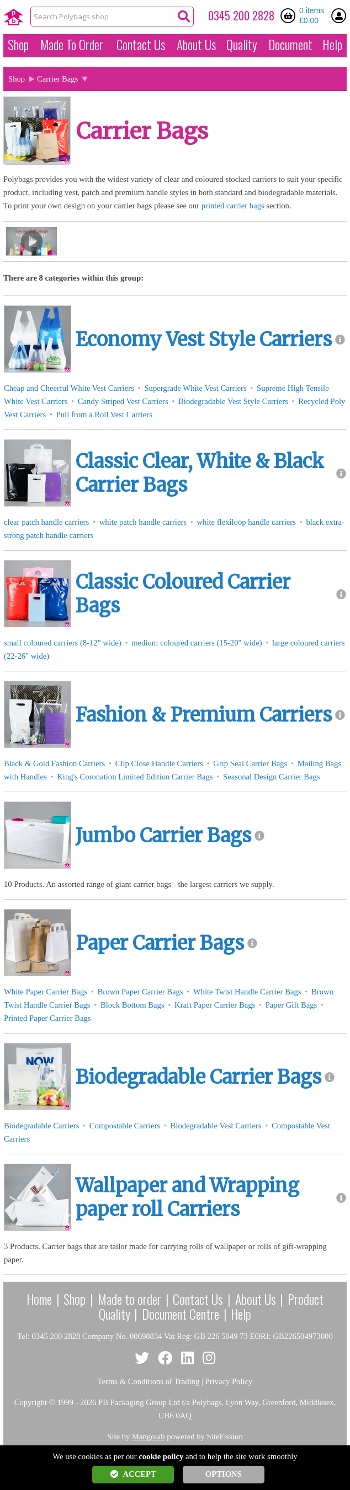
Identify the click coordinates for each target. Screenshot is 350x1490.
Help (332, 44)
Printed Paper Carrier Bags (47, 1018)
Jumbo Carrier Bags (163, 835)
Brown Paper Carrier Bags (140, 991)
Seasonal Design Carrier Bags (271, 776)
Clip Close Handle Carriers (159, 763)
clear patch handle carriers (46, 522)
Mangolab (148, 1436)
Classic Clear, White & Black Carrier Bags (200, 473)
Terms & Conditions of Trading (149, 1381)
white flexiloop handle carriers (246, 522)
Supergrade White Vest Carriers (195, 388)
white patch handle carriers (143, 522)
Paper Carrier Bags (160, 943)
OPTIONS (223, 1474)
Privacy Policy (229, 1381)
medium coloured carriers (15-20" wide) (196, 642)
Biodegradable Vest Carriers (216, 1125)
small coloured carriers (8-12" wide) (62, 642)
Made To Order (71, 44)
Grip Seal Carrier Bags (250, 763)
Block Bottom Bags (132, 1004)
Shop (18, 44)
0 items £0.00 (311, 15)
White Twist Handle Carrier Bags (247, 991)
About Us (196, 44)
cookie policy (161, 1456)
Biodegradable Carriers (41, 1125)
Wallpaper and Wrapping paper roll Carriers (187, 1197)
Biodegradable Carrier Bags (198, 1077)
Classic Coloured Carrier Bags (183, 594)
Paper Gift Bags (291, 1004)
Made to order (129, 1299)
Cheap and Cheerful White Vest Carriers (69, 388)
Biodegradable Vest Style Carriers (233, 401)
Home (39, 1299)
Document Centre (180, 1314)
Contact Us (140, 44)
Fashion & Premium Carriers (204, 715)
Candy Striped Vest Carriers (123, 401)
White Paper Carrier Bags (45, 991)
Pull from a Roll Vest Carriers (104, 414)
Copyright (30, 1402)
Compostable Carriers (124, 1125)
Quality (241, 44)
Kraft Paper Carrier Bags (214, 1004)
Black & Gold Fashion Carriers (54, 763)
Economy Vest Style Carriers (204, 339)
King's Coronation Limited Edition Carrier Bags (135, 776)
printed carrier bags (232, 205)
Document (290, 44)
